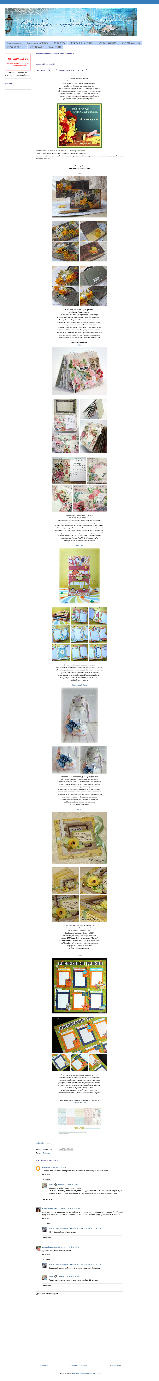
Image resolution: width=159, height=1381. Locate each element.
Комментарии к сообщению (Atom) (86, 1374)
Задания (46, 1153)
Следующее (43, 1365)
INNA (79, 809)
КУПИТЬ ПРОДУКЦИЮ (107, 43)
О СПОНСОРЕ (59, 43)
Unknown (46, 1167)
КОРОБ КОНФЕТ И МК (16, 47)
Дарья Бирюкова (49, 1247)
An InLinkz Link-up (43, 1143)
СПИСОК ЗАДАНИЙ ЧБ (131, 43)
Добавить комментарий (47, 1294)
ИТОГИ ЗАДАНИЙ (37, 47)
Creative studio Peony (79, 685)
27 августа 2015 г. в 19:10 (91, 1228)
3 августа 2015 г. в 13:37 (68, 1185)
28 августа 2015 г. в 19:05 (68, 1276)
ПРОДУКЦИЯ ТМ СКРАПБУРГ (81, 43)
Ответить (46, 1174)
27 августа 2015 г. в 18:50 (69, 1208)
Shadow (79, 956)
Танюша (79, 173)
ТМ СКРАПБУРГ (80, 1103)
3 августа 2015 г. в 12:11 (61, 1167)
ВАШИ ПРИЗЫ (55, 47)
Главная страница (14, 43)
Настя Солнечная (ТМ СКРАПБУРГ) (64, 1228)
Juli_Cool (79, 545)
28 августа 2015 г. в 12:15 (91, 1264)
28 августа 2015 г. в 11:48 (68, 1247)
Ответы (48, 1180)
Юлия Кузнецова (50, 1208)
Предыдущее (115, 1365)
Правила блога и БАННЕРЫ (37, 43)
